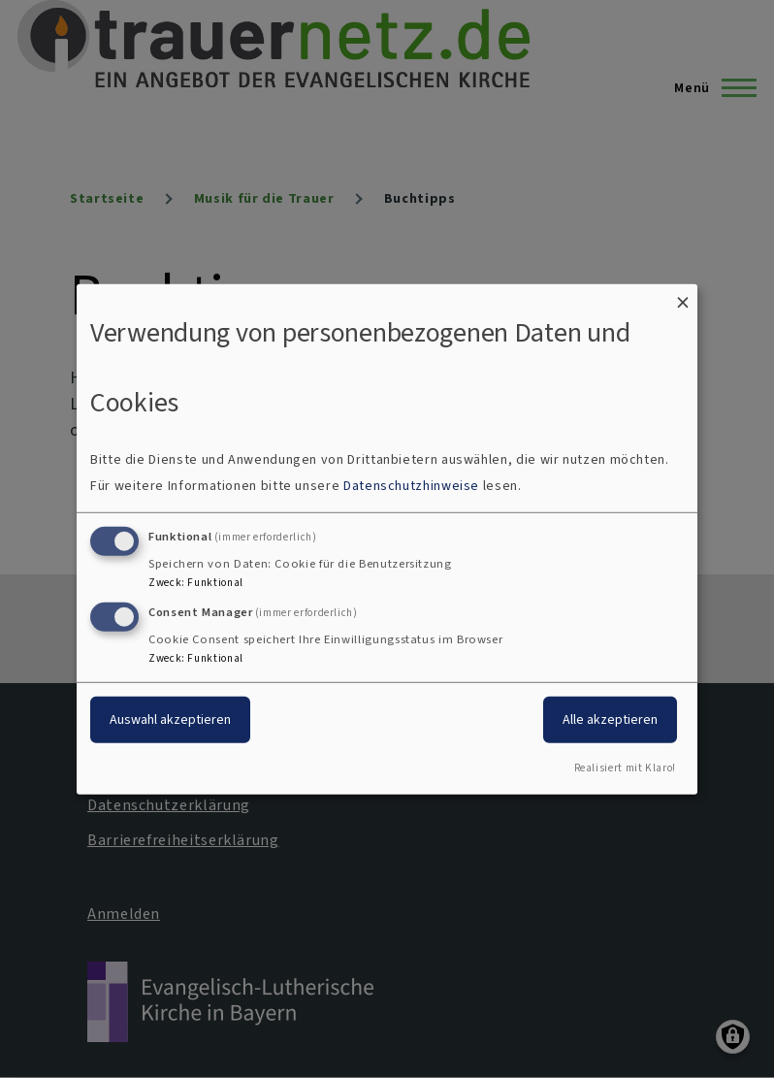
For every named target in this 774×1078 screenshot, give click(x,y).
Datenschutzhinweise (411, 485)
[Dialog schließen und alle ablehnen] (682, 295)
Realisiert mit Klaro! (625, 768)
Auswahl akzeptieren (170, 719)
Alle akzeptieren (610, 719)
